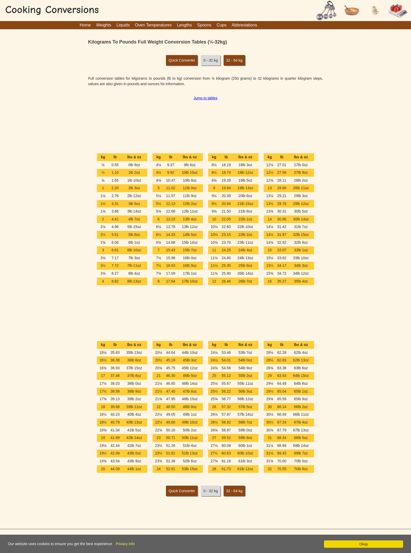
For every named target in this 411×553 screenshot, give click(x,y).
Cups (221, 25)
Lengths (184, 25)
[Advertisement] (205, 125)
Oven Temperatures (153, 25)
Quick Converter (182, 60)
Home (85, 25)
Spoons (204, 25)
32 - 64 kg (234, 60)
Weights (103, 25)
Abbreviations (244, 25)
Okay (363, 544)
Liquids (123, 25)
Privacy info (125, 544)
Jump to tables (205, 98)
